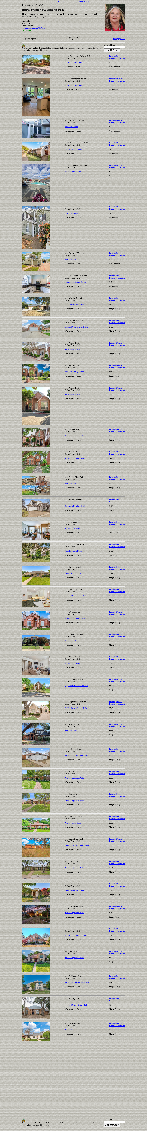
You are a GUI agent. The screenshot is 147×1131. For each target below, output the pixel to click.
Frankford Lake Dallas (73, 551)
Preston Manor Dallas (73, 573)
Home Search (83, 1)
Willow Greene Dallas (73, 149)
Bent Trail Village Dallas (74, 372)
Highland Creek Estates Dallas (76, 1005)
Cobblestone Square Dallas (75, 282)
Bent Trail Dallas (71, 127)
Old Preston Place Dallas (74, 304)
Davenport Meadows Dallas (75, 506)
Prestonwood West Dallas (74, 890)
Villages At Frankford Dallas (76, 935)
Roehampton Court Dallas (75, 436)
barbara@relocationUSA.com (34, 28)
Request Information (117, 58)
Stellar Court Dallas (72, 349)
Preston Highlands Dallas (74, 778)
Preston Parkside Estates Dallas (77, 982)
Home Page (62, 1)
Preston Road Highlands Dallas (77, 755)
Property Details (115, 56)
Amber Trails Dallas (72, 528)
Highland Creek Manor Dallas (76, 327)
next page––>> (119, 39)
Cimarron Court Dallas (73, 62)
